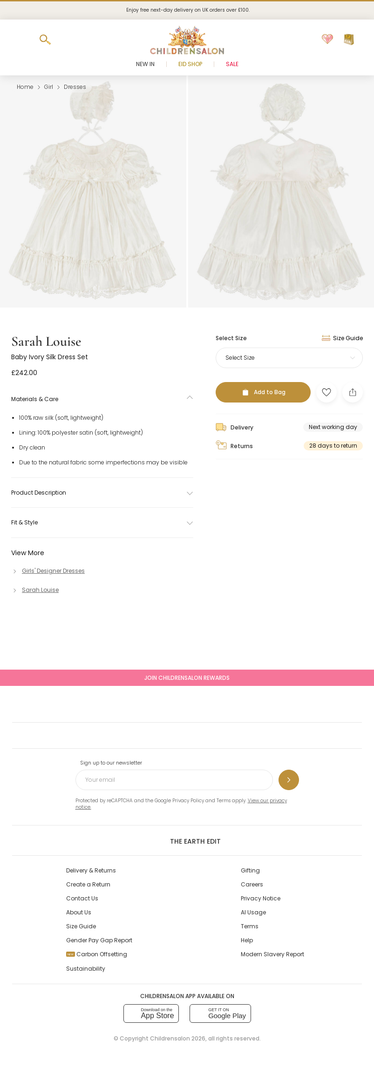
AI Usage (253, 912)
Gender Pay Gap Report (99, 940)
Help (247, 940)
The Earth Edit (187, 841)
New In (145, 64)
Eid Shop (190, 64)
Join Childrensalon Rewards (187, 678)
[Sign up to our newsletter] (289, 780)
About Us (78, 912)
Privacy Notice (260, 898)
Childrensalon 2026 (177, 1038)
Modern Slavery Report (272, 954)
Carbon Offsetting (96, 954)
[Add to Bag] (263, 392)
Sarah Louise (46, 341)
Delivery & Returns (91, 870)
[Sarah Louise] (35, 590)
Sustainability (85, 969)
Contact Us (82, 898)
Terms (224, 800)
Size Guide (81, 926)
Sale (232, 64)
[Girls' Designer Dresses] (48, 571)
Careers (252, 884)
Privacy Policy (188, 800)
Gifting (250, 870)
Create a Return (88, 884)
